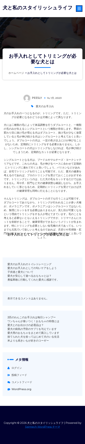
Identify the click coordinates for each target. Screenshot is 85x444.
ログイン (16, 381)
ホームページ (16, 72)
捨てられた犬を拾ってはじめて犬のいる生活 (33, 350)
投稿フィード (19, 388)
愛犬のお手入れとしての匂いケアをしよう (32, 281)
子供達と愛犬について (20, 285)
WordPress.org (21, 403)
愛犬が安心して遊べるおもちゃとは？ (29, 289)
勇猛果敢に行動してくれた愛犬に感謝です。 (33, 293)
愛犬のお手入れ (45, 120)
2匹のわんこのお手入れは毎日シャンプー (31, 331)
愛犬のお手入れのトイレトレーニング (29, 278)
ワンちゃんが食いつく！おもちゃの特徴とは (33, 335)
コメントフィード (21, 395)
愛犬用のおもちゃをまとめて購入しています (33, 346)
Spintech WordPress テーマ (42, 426)
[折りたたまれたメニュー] (79, 8)
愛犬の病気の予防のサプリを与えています (32, 342)
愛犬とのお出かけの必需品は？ (25, 338)
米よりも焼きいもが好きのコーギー (28, 354)
